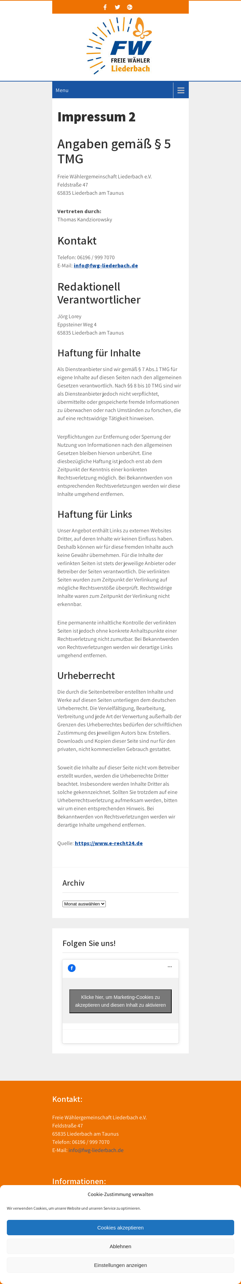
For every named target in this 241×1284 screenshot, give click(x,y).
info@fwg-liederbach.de (106, 265)
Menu (62, 90)
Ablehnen (120, 1246)
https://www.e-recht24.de (109, 843)
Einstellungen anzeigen (120, 1265)
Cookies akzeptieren (120, 1227)
